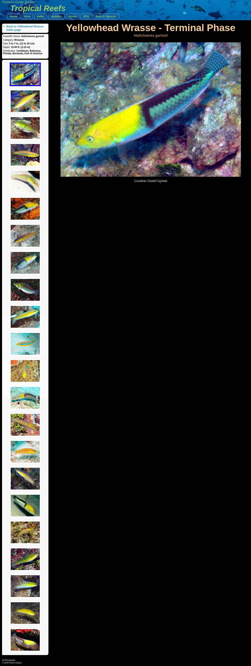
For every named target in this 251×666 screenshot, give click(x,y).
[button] (13, 16)
